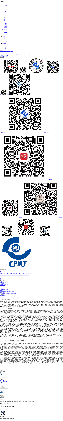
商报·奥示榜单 (17, 275)
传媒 (30, 273)
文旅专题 (5, 23)
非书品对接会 (17, 54)
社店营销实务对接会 (22, 54)
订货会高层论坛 (2, 54)
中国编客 (3, 3)
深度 (1, 273)
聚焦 (4, 16)
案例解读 (5, 32)
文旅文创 (12, 273)
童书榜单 (13, 275)
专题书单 (1, 275)
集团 (4, 273)
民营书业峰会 (7, 54)
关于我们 (1, 400)
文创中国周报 (2, 283)
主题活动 (5, 47)
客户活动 (12, 51)
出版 (5, 273)
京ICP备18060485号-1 (3, 420)
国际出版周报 (21, 273)
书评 (4, 20)
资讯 (1, 272)
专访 (4, 18)
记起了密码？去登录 (7, 399)
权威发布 (5, 5)
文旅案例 (5, 27)
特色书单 (27, 275)
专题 (4, 17)
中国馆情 (3, 36)
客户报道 (4, 51)
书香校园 (1, 293)
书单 (4, 19)
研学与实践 (5, 46)
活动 (4, 7)
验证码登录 (5, 377)
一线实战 (6, 289)
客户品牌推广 (8, 51)
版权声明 (10, 400)
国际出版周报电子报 (3, 56)
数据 (1, 279)
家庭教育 (4, 293)
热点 (4, 6)
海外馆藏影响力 (12, 54)
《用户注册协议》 (9, 390)
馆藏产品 (5, 41)
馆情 (28, 273)
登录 (1, 295)
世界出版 (15, 273)
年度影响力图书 (28, 54)
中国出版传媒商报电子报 (4, 55)
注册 (2, 295)
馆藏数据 (3, 291)
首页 (1, 271)
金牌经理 (9, 289)
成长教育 (26, 273)
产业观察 (9, 273)
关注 (4, 4)
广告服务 (7, 400)
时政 (18, 273)
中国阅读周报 (2, 285)
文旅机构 (5, 25)
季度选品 (7, 275)
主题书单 (24, 275)
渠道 (7, 273)
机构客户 (1, 51)
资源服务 (5, 48)
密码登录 (1, 377)
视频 (1, 278)
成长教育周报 (4, 43)
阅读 (23, 273)
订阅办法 (4, 400)
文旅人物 (5, 24)
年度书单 (10, 275)
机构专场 (21, 275)
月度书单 (4, 275)
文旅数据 (5, 26)
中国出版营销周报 (5, 29)
